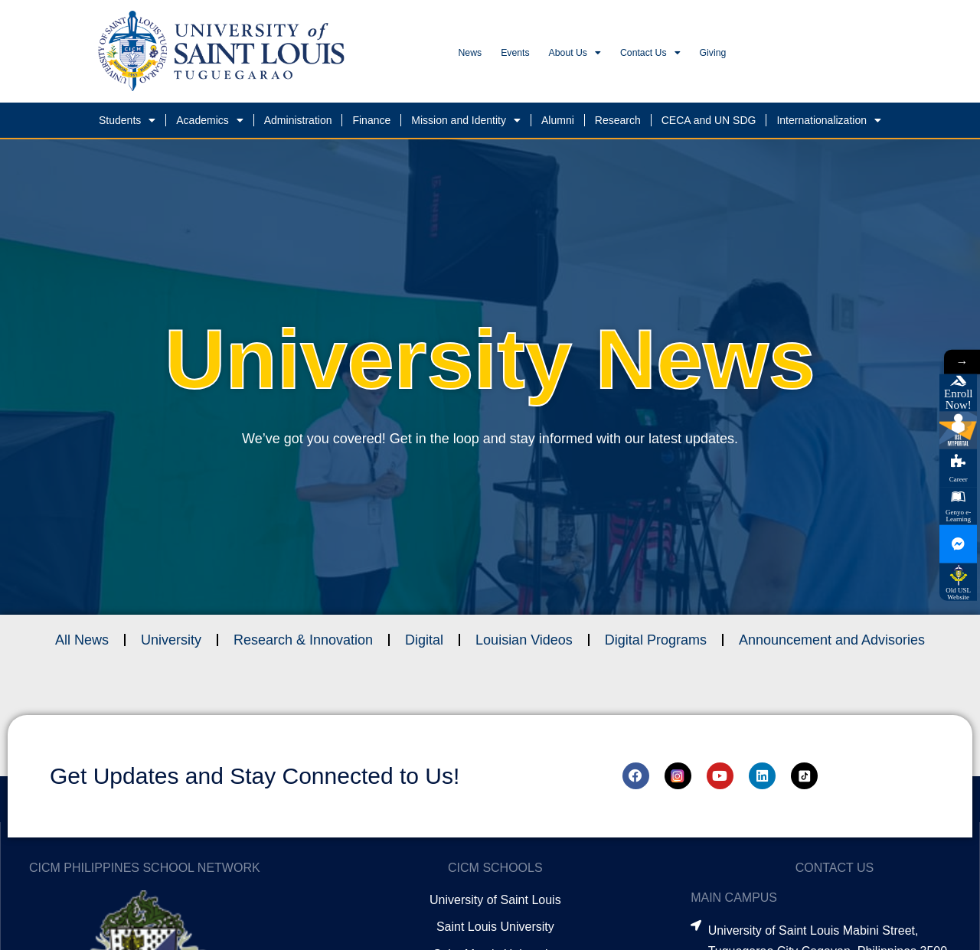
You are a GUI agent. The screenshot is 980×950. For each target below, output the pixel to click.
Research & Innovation (303, 644)
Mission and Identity (466, 125)
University (171, 644)
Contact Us (728, 56)
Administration (298, 125)
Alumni (557, 125)
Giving (813, 55)
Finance (371, 125)
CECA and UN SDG (709, 125)
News (479, 55)
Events (544, 55)
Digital (424, 644)
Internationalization (828, 125)
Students (127, 125)
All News (82, 644)
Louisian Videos (524, 644)
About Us (626, 56)
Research (618, 125)
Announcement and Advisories (832, 644)
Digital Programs (656, 644)
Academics (209, 125)
